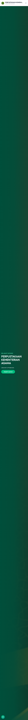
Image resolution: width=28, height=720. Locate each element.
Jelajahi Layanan (8, 371)
